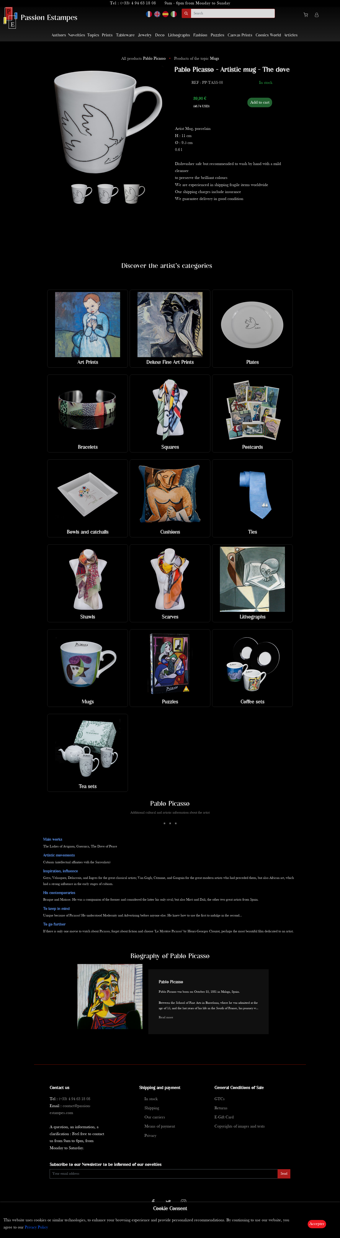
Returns (220, 1108)
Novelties (76, 35)
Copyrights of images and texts (239, 1126)
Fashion (200, 35)
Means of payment (159, 1126)
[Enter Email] (164, 1174)
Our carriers (154, 1117)
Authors (58, 35)
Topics (93, 35)
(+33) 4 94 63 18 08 (138, 3)
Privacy (150, 1136)
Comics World (268, 35)
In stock (151, 1099)
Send (284, 1173)
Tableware (125, 35)
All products (144, 59)
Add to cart (259, 102)
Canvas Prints (240, 35)
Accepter (316, 1224)
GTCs (219, 1099)
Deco (160, 35)
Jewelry (145, 35)
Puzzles (217, 35)
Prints (107, 35)
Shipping (151, 1108)
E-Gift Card (224, 1117)
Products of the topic (196, 59)
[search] (233, 13)
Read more (166, 1017)
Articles (291, 35)
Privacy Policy (36, 1227)
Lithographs (179, 35)
